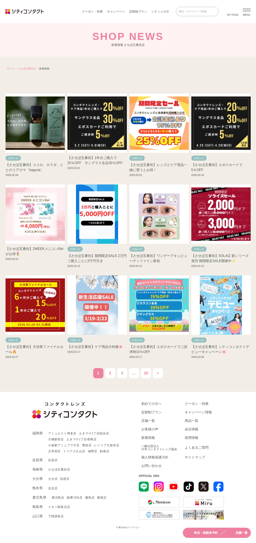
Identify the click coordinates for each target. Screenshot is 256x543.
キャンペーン (116, 11)
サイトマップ (195, 457)
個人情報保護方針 (155, 457)
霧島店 (89, 497)
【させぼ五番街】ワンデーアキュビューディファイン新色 (158, 258)
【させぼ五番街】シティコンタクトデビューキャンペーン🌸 (220, 349)
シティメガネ (160, 11)
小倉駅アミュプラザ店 (64, 445)
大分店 (52, 479)
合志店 (52, 488)
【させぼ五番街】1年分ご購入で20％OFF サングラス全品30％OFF (95, 160)
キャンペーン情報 (198, 412)
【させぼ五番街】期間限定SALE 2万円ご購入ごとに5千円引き (97, 258)
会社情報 (191, 429)
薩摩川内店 (75, 497)
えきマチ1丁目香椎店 (81, 439)
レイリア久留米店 (106, 445)
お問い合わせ (151, 466)
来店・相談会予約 (202, 532)
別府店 (64, 479)
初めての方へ (151, 403)
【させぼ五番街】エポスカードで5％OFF (216, 167)
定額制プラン (138, 11)
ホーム (10, 68)
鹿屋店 (101, 497)
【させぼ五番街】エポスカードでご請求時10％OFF (158, 349)
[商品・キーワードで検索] (194, 11)
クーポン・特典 (92, 11)
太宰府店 (54, 451)
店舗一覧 (237, 532)
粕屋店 (104, 451)
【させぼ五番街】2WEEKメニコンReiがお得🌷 (34, 251)
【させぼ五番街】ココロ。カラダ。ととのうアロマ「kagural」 (34, 167)
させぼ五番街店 (27, 68)
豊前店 (87, 445)
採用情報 (191, 438)
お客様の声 (149, 429)
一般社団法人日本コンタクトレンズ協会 (159, 448)
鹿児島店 (58, 497)
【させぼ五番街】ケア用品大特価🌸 (95, 347)
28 (146, 373)
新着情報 (148, 438)
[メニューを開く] (246, 11)
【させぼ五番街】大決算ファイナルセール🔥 (34, 349)
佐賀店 (52, 460)
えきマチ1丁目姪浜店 (94, 433)
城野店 (92, 451)
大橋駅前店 (56, 439)
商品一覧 (191, 420)
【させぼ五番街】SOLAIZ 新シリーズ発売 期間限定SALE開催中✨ (220, 258)
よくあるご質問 (197, 447)
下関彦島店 (56, 516)
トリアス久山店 (74, 451)
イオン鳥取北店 (59, 507)
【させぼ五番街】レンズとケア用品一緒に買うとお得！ (158, 167)
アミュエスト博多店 (62, 433)
